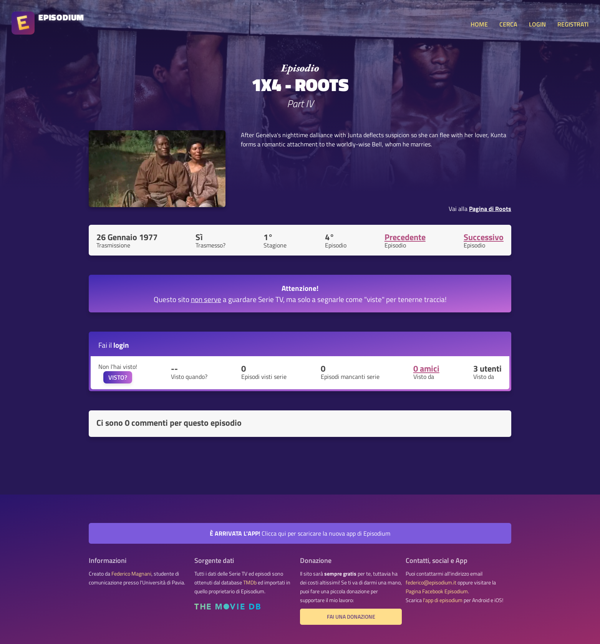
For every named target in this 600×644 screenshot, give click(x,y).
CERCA (508, 24)
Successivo (484, 237)
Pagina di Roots (490, 208)
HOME (479, 24)
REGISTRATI (572, 24)
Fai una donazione (351, 616)
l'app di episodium (442, 600)
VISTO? (117, 377)
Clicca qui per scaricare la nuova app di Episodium (300, 533)
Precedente (405, 237)
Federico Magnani (131, 573)
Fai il (113, 344)
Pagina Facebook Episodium (437, 591)
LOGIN (537, 24)
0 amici (426, 368)
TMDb (250, 582)
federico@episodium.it (431, 582)
